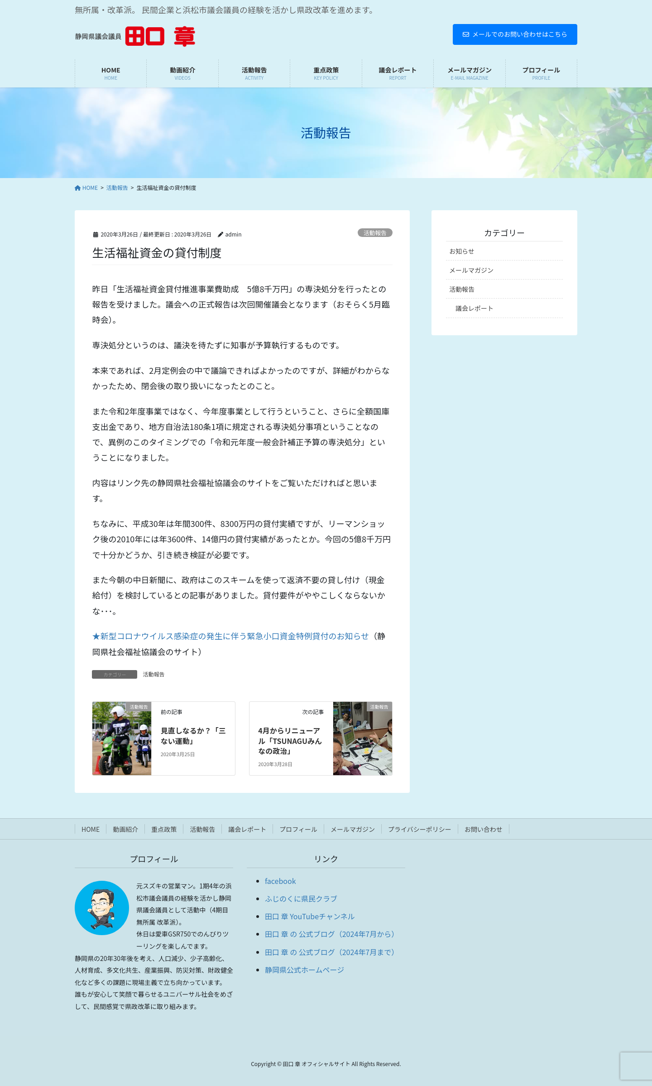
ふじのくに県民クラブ (301, 898)
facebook (280, 880)
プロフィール (298, 829)
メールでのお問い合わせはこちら (515, 34)
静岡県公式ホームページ (304, 969)
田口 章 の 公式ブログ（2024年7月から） (331, 933)
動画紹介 (125, 829)
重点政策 (164, 829)
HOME (91, 829)
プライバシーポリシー (419, 829)
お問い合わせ (484, 829)
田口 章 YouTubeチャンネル (310, 916)
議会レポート (474, 308)
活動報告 (375, 232)
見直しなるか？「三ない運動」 (193, 735)
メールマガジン (471, 270)
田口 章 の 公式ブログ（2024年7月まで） (331, 951)
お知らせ (462, 251)
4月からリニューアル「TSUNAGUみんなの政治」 (290, 740)
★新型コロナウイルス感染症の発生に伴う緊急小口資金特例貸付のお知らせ (230, 636)
